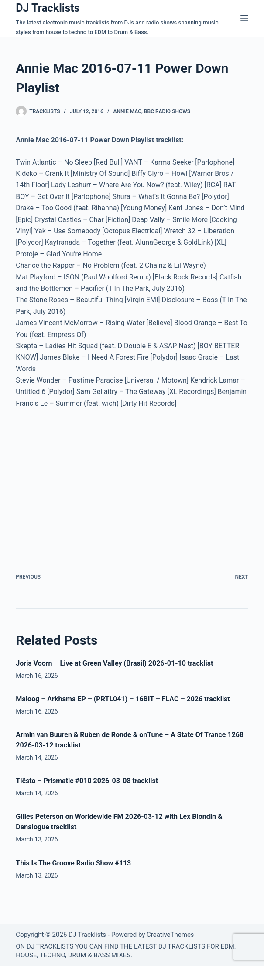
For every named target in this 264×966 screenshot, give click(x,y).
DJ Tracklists (47, 8)
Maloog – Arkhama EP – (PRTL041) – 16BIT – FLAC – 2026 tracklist (123, 699)
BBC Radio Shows (167, 111)
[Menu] (244, 18)
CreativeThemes (170, 935)
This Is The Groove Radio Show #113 (73, 863)
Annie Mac (127, 111)
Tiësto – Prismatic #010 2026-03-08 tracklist (87, 781)
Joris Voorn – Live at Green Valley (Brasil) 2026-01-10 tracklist (114, 663)
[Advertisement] (89, 481)
